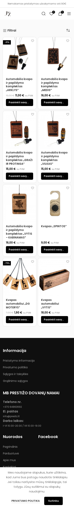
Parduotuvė (11, 453)
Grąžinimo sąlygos (15, 381)
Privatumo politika (15, 367)
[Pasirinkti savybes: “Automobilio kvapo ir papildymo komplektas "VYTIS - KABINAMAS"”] (19, 249)
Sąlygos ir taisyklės (15, 374)
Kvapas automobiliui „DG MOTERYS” (18, 303)
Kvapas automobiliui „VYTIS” (50, 303)
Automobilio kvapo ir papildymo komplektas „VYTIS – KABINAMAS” (19, 231)
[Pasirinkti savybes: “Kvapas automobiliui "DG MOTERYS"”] (19, 319)
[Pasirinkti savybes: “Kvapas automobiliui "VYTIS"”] (54, 319)
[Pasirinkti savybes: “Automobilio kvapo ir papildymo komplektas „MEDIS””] (54, 102)
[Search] (44, 14)
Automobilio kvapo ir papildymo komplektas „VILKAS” (54, 158)
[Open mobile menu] (69, 14)
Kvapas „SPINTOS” (54, 226)
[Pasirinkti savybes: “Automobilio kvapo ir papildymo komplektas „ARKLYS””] (19, 102)
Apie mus (9, 460)
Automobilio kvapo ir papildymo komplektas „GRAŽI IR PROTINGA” (19, 158)
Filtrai (11, 30)
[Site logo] (8, 13)
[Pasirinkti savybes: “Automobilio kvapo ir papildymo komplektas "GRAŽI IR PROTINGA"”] (19, 176)
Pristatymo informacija (19, 361)
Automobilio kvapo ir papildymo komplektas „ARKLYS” (19, 84)
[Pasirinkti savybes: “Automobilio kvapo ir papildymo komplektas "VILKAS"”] (54, 176)
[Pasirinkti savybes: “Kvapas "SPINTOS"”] (54, 249)
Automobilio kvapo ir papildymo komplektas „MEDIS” (54, 84)
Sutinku (53, 501)
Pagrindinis (10, 447)
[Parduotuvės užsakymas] (68, 30)
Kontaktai (9, 467)
